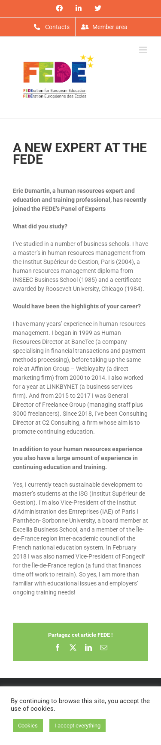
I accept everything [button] (77, 725)
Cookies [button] (28, 725)
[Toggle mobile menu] (143, 49)
